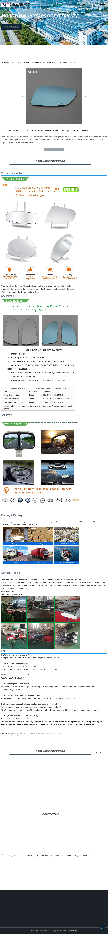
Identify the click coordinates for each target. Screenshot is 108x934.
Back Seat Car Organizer (68, 722)
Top (102, 928)
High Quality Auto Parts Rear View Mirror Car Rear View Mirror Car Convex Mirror (34, 734)
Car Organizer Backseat (19, 724)
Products (15, 62)
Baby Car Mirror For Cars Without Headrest (44, 722)
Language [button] (101, 5)
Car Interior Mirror (22, 722)
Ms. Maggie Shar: (10, 870)
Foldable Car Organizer (36, 724)
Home (6, 62)
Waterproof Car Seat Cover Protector (81, 724)
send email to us (54, 150)
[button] (84, 4)
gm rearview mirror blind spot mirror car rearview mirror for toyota (26, 736)
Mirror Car (48, 724)
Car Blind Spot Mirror (8, 722)
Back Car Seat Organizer (86, 722)
